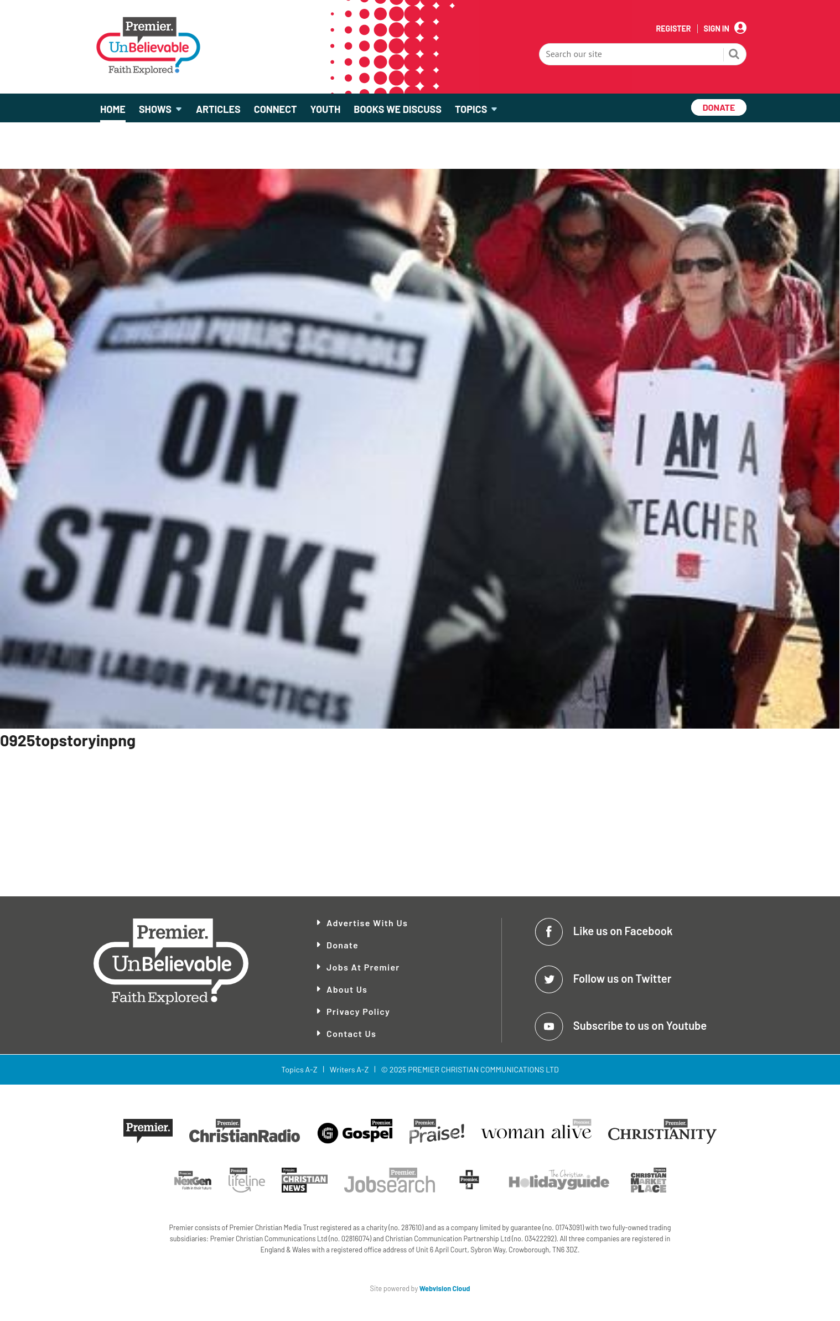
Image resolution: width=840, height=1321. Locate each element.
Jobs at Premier (363, 967)
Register (673, 28)
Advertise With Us (367, 922)
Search (734, 55)
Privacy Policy (358, 1011)
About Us (346, 989)
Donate (342, 945)
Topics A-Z (299, 1069)
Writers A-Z (349, 1069)
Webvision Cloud (444, 1288)
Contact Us (351, 1033)
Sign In (716, 28)
